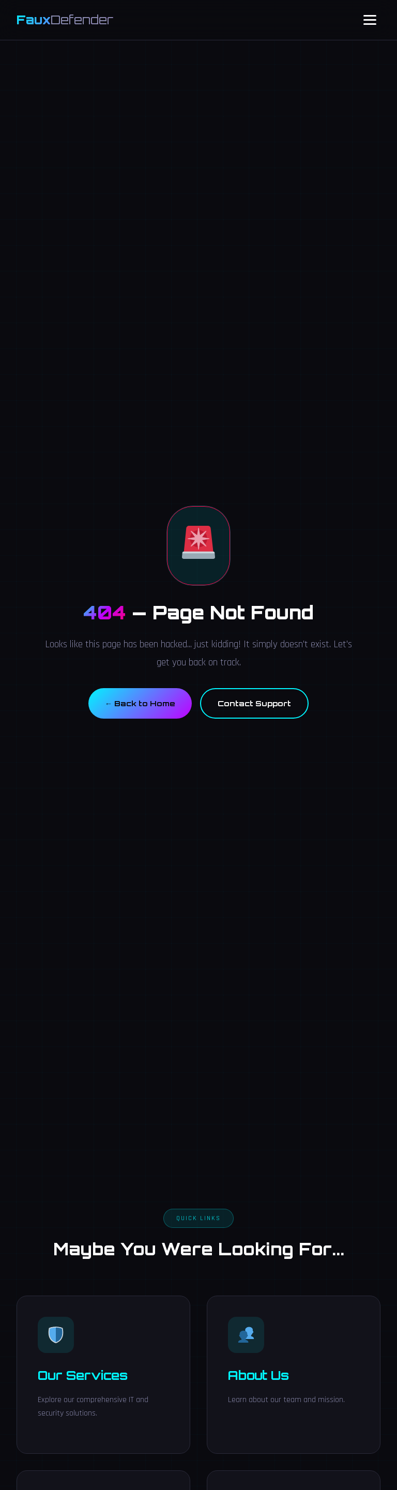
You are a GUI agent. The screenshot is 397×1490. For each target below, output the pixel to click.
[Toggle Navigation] (369, 20)
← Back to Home (140, 703)
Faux (65, 19)
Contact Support (254, 703)
